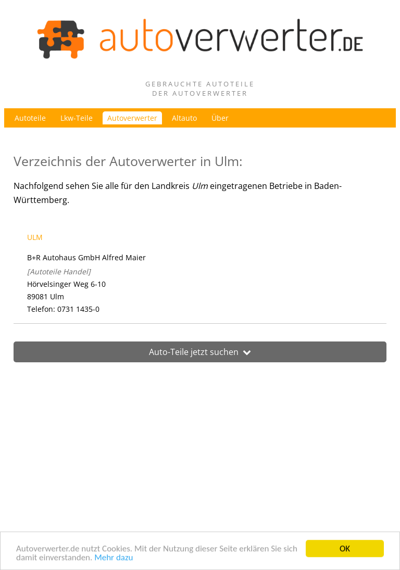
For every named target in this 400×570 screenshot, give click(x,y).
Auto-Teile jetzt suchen (200, 352)
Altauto (184, 118)
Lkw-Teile (76, 118)
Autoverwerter (132, 118)
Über (220, 118)
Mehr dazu (113, 558)
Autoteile (30, 118)
